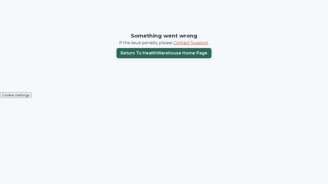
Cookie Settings (15, 95)
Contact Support (190, 42)
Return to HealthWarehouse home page (164, 53)
